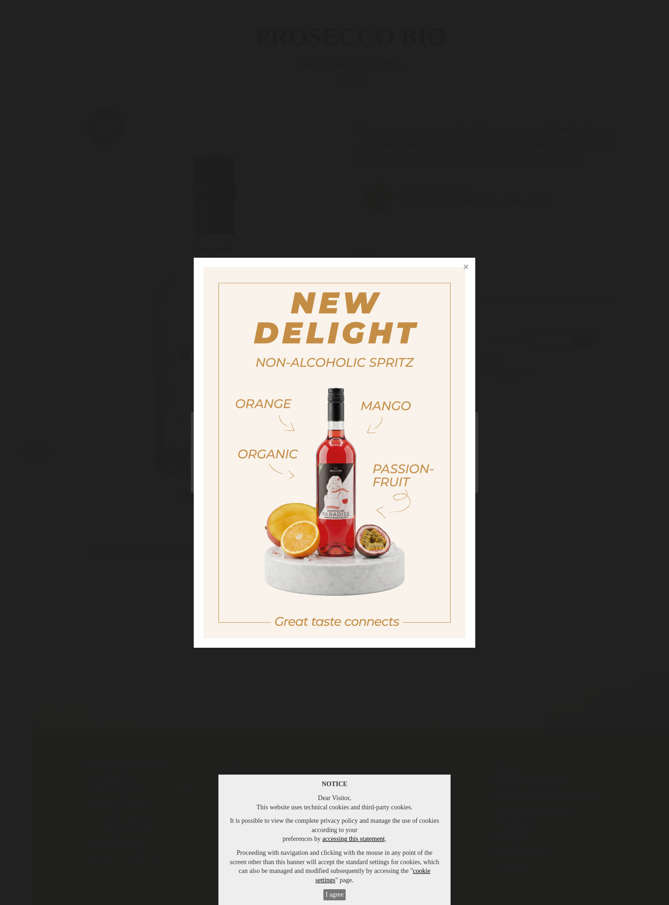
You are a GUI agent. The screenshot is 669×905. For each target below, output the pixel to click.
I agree (334, 894)
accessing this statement (353, 838)
